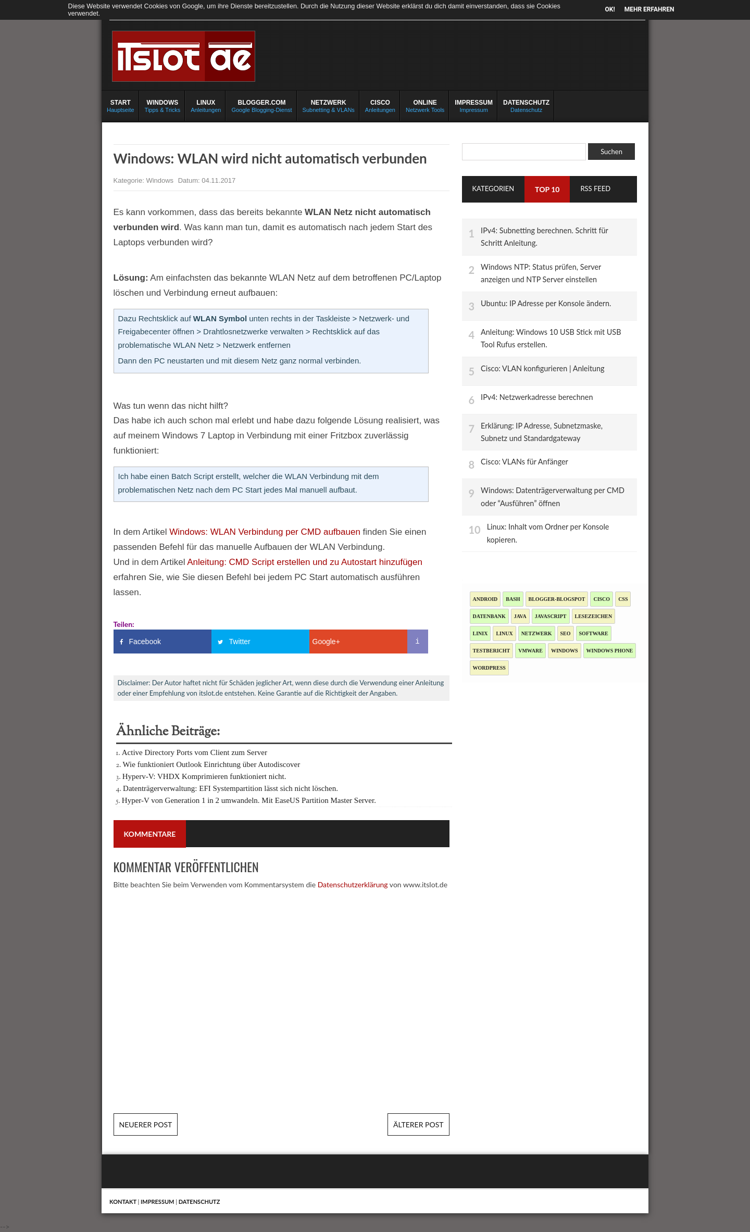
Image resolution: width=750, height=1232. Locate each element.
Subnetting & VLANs (329, 105)
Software (593, 633)
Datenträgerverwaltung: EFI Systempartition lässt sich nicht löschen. (230, 788)
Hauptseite (120, 105)
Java (520, 616)
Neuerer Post (145, 1124)
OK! (610, 9)
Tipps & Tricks (163, 105)
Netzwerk (536, 633)
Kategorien (493, 188)
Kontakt (122, 1201)
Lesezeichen (593, 616)
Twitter (240, 641)
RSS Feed (595, 188)
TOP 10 (547, 189)
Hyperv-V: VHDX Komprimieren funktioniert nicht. (204, 776)
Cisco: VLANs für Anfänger (524, 461)
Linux (504, 633)
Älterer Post (418, 1124)
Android (485, 599)
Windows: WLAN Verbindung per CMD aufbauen (264, 532)
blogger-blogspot (557, 599)
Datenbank (489, 616)
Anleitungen (206, 105)
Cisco (601, 599)
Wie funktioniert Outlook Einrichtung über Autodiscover (212, 764)
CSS (623, 599)
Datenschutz (526, 105)
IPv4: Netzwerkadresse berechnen (537, 397)
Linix (480, 633)
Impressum (474, 105)
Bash (513, 599)
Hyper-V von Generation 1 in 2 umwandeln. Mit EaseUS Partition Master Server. (249, 800)
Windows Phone (609, 650)
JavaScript (551, 616)
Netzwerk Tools (425, 105)
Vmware (530, 650)
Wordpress (489, 668)
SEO (565, 633)
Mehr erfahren (649, 9)
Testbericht (491, 650)
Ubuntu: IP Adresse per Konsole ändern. (546, 303)
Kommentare (150, 833)
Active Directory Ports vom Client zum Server (194, 752)
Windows (160, 180)
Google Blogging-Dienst (261, 105)
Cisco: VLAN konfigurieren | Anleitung (542, 368)
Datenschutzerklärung (353, 884)
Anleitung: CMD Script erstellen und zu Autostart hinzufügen (304, 562)
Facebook (145, 641)
